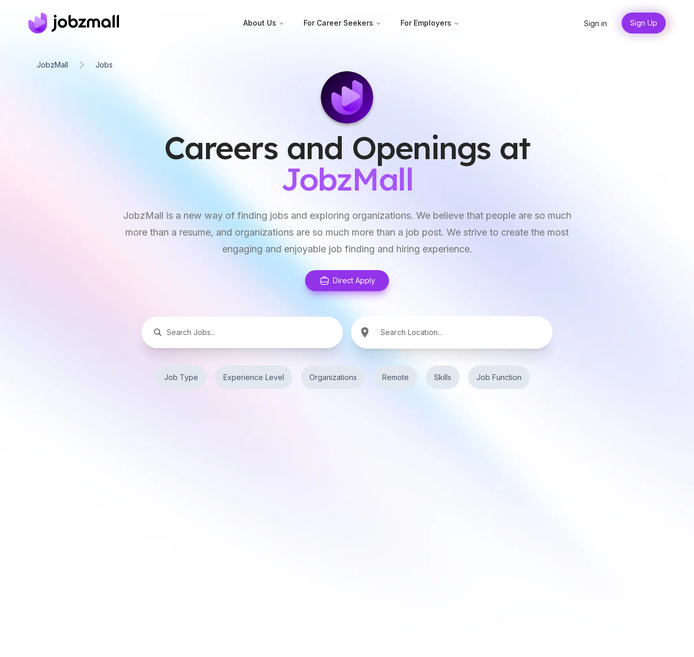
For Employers (430, 22)
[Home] (73, 23)
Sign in (595, 23)
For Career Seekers (342, 22)
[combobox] (465, 332)
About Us (264, 22)
